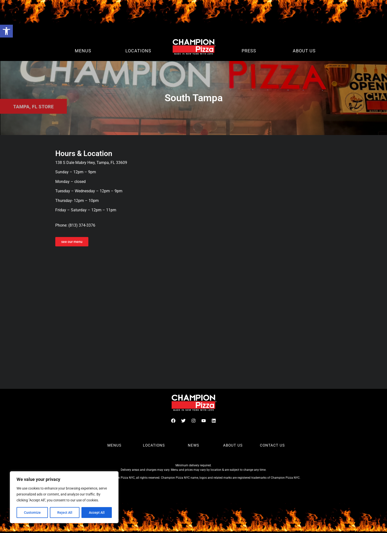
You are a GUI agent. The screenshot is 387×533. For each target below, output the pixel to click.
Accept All (97, 512)
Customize (32, 512)
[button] (6, 31)
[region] (64, 497)
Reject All (64, 512)
